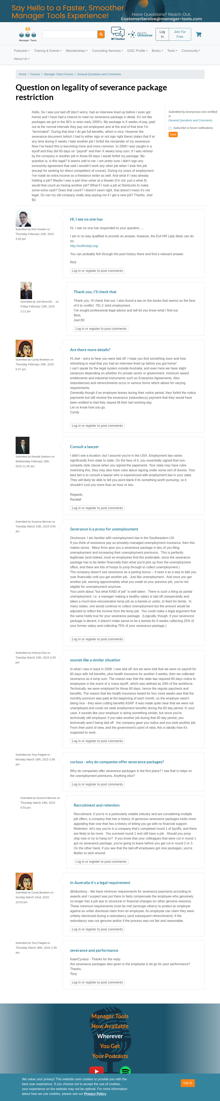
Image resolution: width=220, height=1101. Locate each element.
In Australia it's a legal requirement (100, 883)
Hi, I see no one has (86, 219)
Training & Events (47, 50)
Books (156, 50)
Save (173, 134)
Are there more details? (90, 350)
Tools (171, 50)
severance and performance (94, 951)
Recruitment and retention (97, 805)
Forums (35, 74)
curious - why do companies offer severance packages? (117, 762)
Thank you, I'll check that (95, 292)
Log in (76, 270)
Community (189, 50)
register (91, 270)
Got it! (187, 1083)
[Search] (101, 34)
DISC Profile (136, 50)
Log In (162, 34)
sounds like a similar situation (95, 660)
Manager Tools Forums (58, 74)
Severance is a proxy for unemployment (104, 529)
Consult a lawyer (84, 447)
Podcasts (20, 50)
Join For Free (180, 34)
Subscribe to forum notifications (193, 128)
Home (22, 74)
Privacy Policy (95, 1094)
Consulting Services (106, 50)
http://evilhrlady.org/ (84, 246)
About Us (20, 59)
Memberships (76, 50)
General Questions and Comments (99, 74)
